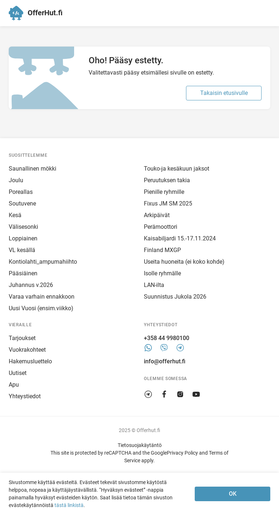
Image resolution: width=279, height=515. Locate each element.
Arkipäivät (157, 215)
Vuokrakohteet (27, 349)
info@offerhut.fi (164, 361)
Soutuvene (22, 203)
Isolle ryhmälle (162, 273)
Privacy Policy (182, 453)
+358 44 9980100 (166, 338)
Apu (14, 384)
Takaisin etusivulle (224, 92)
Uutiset (18, 373)
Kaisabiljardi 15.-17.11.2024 (180, 238)
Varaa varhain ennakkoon (41, 296)
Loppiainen (23, 238)
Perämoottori (160, 226)
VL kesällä (22, 250)
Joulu (16, 180)
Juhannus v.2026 (31, 285)
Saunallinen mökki (32, 168)
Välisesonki (23, 226)
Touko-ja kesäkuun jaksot (176, 168)
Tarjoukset (22, 338)
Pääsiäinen (23, 273)
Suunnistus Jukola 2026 (175, 296)
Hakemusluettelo (30, 361)
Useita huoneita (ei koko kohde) (184, 261)
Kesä (15, 215)
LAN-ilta (154, 285)
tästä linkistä (69, 505)
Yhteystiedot (25, 396)
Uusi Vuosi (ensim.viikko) (41, 308)
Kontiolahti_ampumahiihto (43, 261)
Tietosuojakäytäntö (140, 445)
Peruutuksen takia (167, 180)
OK (232, 493)
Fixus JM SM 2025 (168, 203)
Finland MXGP (162, 250)
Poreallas (21, 191)
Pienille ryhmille (164, 191)
